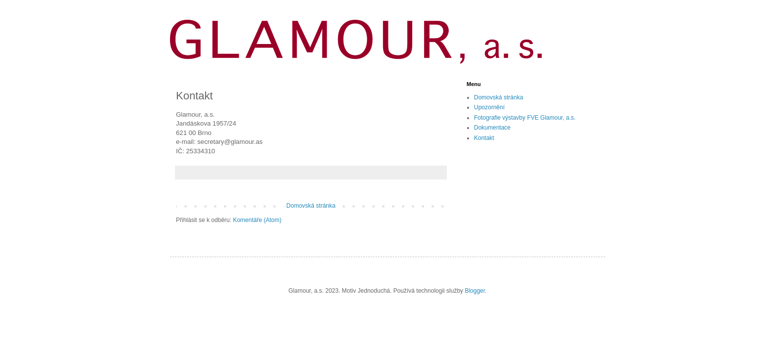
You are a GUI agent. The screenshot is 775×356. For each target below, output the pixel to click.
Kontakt (484, 137)
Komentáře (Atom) (257, 220)
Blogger (475, 290)
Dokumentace (492, 127)
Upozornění (489, 107)
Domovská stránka (310, 205)
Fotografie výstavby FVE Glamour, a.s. (524, 117)
